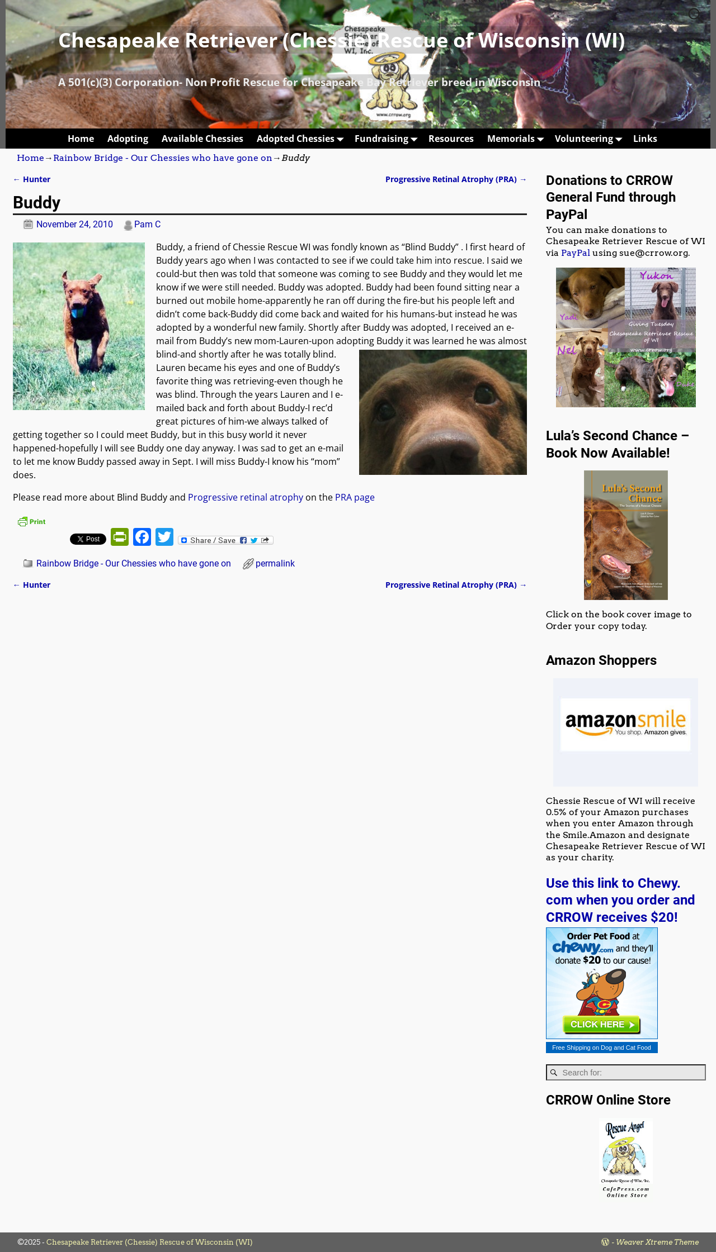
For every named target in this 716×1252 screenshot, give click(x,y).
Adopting (127, 138)
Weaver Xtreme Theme (657, 1242)
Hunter (31, 179)
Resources (451, 138)
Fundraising (388, 138)
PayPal (575, 252)
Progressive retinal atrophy (245, 497)
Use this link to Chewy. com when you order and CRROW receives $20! (620, 900)
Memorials (517, 138)
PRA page (355, 497)
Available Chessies (202, 138)
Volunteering (590, 138)
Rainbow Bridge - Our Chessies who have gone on (162, 158)
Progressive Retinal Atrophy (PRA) (456, 179)
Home (81, 138)
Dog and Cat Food (626, 1047)
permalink (275, 563)
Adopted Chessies (302, 138)
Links (645, 138)
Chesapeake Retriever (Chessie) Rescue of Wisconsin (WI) (341, 40)
